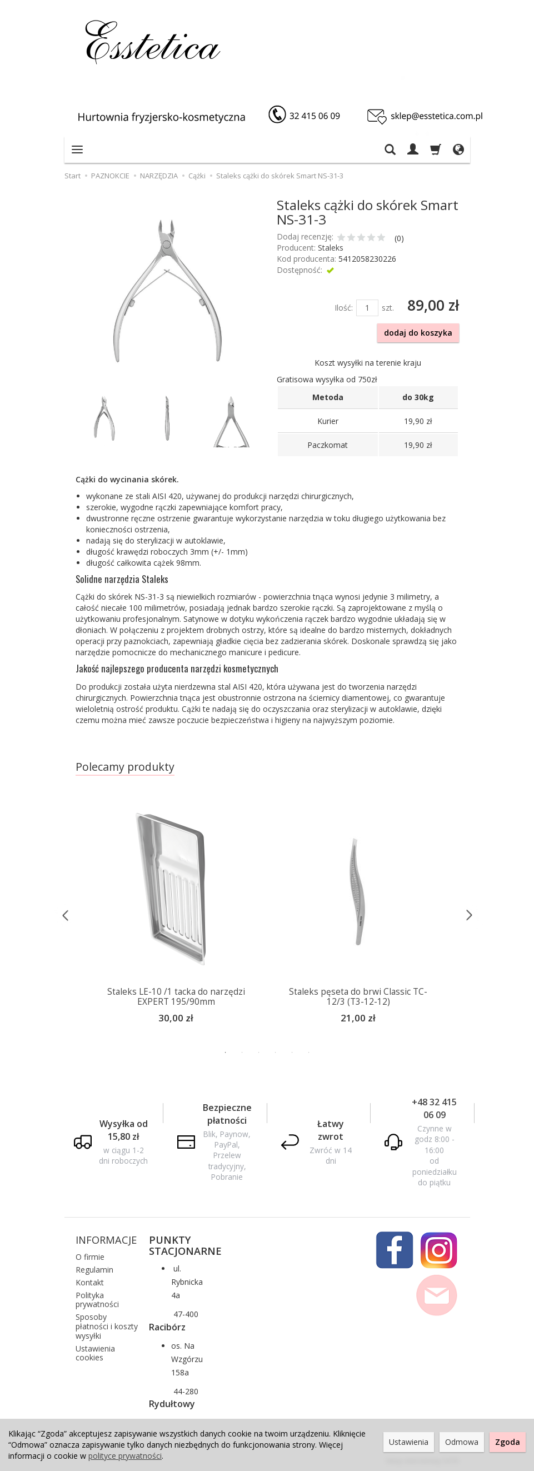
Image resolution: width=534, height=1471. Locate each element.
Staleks (330, 247)
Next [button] (469, 914)
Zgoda (507, 1442)
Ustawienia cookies (95, 1352)
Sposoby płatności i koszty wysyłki (107, 1325)
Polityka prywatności (97, 1298)
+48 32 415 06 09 (434, 1107)
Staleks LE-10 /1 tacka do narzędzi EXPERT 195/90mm (176, 997)
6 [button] (309, 1051)
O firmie (90, 1255)
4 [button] (275, 1051)
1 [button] (225, 1051)
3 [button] (258, 1051)
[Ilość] (367, 308)
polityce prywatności (125, 1455)
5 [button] (292, 1051)
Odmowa (461, 1442)
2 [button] (242, 1051)
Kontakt (90, 1280)
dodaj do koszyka (418, 332)
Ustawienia (408, 1442)
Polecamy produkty (125, 766)
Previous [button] (66, 914)
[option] (358, 914)
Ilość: (344, 307)
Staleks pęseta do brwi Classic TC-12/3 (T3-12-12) (358, 997)
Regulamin (94, 1268)
